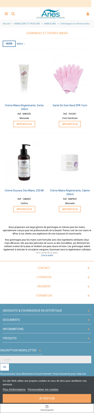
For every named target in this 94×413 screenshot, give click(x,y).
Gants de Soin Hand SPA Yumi (70, 105)
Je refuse (47, 398)
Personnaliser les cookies (43, 389)
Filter (9, 43)
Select (21, 43)
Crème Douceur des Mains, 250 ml (24, 190)
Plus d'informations (14, 389)
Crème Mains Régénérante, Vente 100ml (24, 107)
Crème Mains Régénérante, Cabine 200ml (70, 192)
